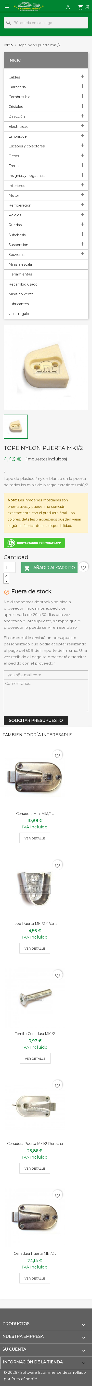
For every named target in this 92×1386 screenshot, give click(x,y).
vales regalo (19, 314)
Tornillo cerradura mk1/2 (35, 1034)
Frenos (14, 166)
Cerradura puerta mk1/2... (35, 1253)
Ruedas (15, 225)
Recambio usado (23, 284)
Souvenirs (17, 254)
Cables (14, 77)
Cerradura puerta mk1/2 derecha (35, 1143)
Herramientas (20, 274)
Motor (14, 195)
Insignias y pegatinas (26, 175)
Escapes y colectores (27, 146)
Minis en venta (21, 294)
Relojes (15, 215)
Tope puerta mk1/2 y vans (35, 923)
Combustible (19, 97)
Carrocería (17, 87)
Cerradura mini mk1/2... (35, 813)
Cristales (16, 107)
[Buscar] (46, 22)
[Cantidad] (9, 567)
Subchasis (17, 235)
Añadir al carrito (49, 568)
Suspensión (18, 245)
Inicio (15, 60)
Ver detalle (35, 838)
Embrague (18, 136)
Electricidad (18, 126)
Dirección (17, 116)
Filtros (14, 156)
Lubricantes (19, 304)
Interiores (17, 185)
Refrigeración (20, 205)
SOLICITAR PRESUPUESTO (36, 720)
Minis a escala (20, 264)
